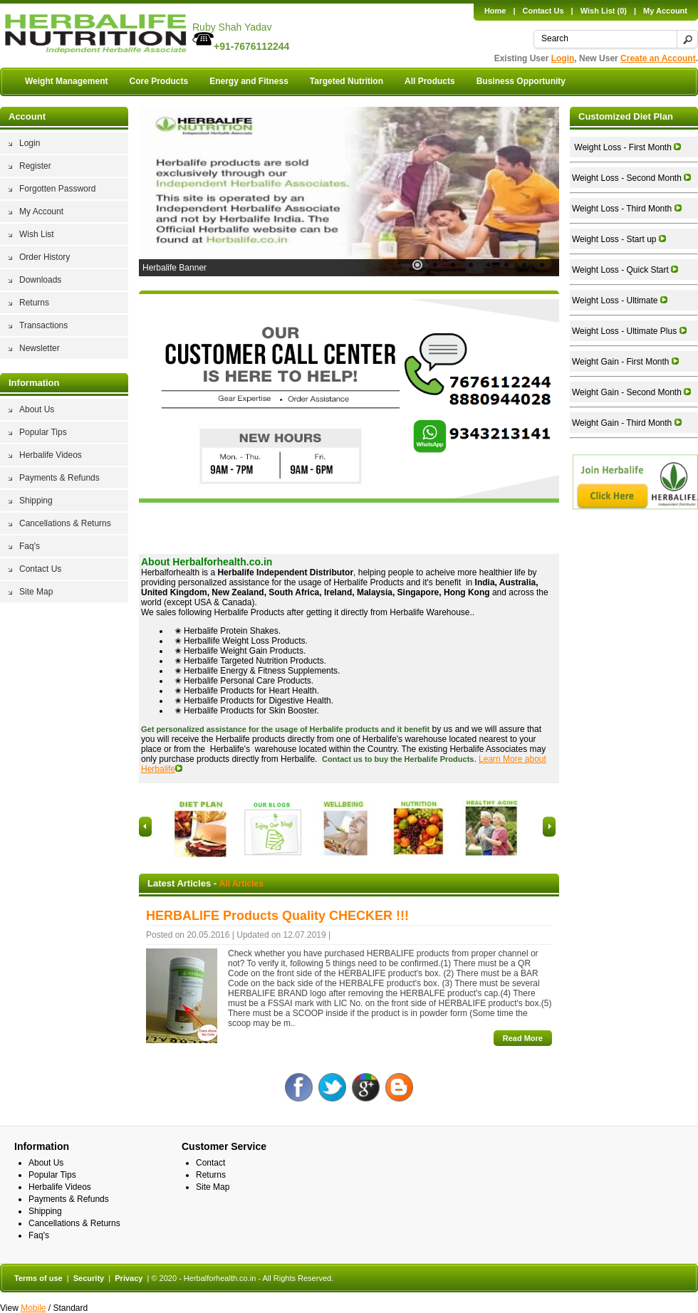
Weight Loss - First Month (626, 147)
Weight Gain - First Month (625, 362)
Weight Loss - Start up (619, 239)
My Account (665, 10)
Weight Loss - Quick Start (625, 270)
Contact (210, 1163)
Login (563, 58)
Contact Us (543, 10)
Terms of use (38, 1278)
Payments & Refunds (59, 478)
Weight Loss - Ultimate (619, 300)
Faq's (29, 546)
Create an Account (658, 58)
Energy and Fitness (248, 81)
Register (35, 166)
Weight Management (66, 81)
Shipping (36, 501)
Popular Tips (43, 432)
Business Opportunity (521, 81)
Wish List (36, 234)
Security (88, 1278)
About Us (36, 409)
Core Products (158, 81)
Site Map (36, 592)
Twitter (332, 1087)
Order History (44, 257)
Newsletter (39, 348)
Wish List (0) (603, 10)
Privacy (128, 1278)
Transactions (43, 325)
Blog (399, 1087)
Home (495, 10)
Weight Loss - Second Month (631, 178)
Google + (365, 1087)
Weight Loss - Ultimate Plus (629, 331)
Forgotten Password (57, 189)
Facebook (299, 1087)
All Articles (241, 884)
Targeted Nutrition (346, 81)
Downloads (40, 280)
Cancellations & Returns (65, 523)
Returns (34, 303)
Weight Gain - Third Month (627, 423)
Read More (523, 1038)
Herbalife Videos (50, 455)
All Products (430, 81)
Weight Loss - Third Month (627, 209)
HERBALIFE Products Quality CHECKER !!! (277, 916)
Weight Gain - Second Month (631, 392)
